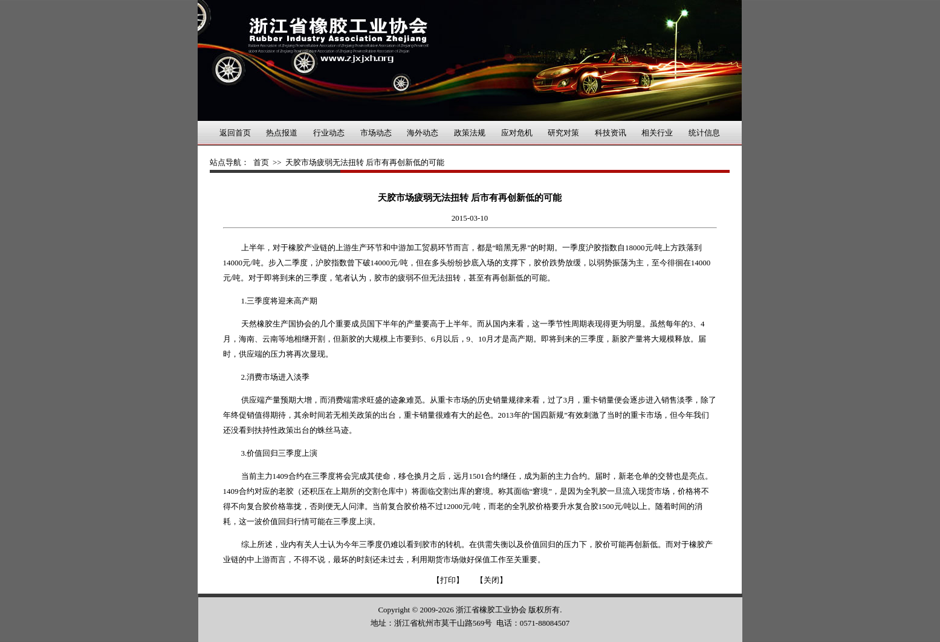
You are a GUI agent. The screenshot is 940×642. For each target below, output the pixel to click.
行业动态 (329, 132)
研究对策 (563, 132)
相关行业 (657, 132)
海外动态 (422, 132)
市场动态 (376, 132)
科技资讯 (610, 132)
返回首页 (235, 132)
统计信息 (704, 132)
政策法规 (469, 132)
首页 (261, 162)
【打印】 (448, 580)
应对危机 (517, 132)
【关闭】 (491, 580)
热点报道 (281, 132)
